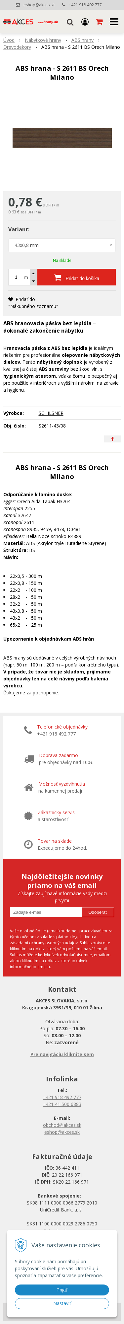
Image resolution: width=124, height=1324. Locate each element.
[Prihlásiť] (85, 21)
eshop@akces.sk (39, 5)
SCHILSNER (51, 413)
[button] (70, 21)
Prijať (62, 1289)
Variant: (18, 229)
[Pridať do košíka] (76, 277)
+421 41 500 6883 (62, 1104)
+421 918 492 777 (85, 5)
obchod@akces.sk (62, 1125)
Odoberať (97, 912)
